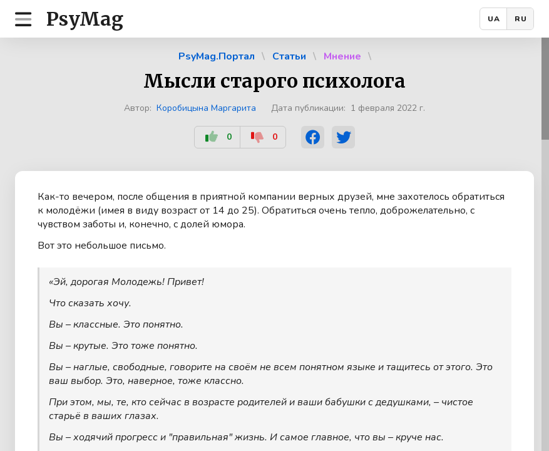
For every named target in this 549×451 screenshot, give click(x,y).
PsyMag (84, 19)
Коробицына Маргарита (206, 108)
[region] (274, 244)
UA (494, 19)
